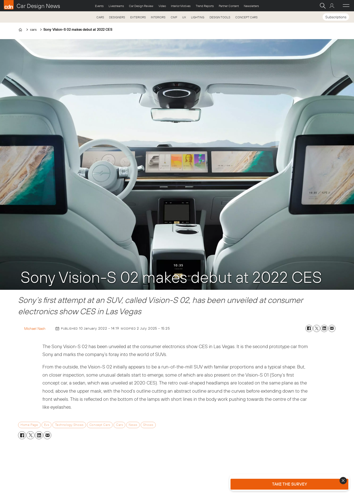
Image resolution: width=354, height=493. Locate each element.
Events (99, 6)
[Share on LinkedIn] (324, 328)
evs (46, 425)
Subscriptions (335, 17)
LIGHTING (197, 17)
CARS (100, 17)
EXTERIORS (138, 17)
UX (184, 17)
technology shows (69, 425)
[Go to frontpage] (32, 4)
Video (162, 6)
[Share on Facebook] (309, 328)
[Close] (343, 480)
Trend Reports (205, 6)
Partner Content (229, 6)
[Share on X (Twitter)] (316, 328)
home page (29, 425)
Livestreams (116, 6)
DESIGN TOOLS (220, 17)
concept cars (99, 425)
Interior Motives (181, 6)
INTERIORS (158, 17)
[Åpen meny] (346, 5)
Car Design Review (141, 6)
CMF (174, 17)
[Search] (322, 5)
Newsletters (251, 6)
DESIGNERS (117, 17)
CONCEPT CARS (246, 17)
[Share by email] (331, 328)
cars (119, 425)
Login (332, 5)
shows (148, 425)
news (133, 425)
